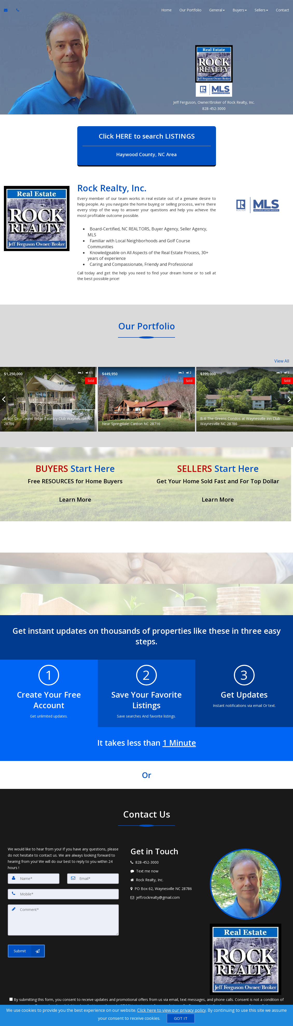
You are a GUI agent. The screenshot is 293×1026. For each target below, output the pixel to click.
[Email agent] (166, 897)
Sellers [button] (261, 10)
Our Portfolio (190, 10)
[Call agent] (16, 10)
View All (281, 361)
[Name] (33, 878)
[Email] (93, 878)
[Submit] (26, 950)
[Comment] (63, 919)
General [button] (217, 10)
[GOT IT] (180, 1018)
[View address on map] (166, 888)
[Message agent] (166, 870)
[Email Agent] (8, 10)
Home (166, 10)
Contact (282, 10)
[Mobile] (63, 893)
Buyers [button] (240, 10)
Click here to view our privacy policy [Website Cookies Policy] (171, 1010)
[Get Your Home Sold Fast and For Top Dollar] (217, 483)
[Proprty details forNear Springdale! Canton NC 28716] (146, 398)
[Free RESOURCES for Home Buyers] (75, 483)
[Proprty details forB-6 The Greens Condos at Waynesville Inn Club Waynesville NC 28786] (244, 398)
